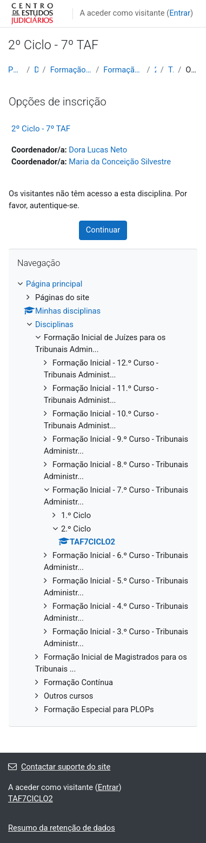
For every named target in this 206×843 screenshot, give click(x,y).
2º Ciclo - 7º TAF (40, 129)
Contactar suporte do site (59, 767)
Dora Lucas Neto (98, 150)
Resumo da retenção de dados (61, 828)
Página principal (15, 70)
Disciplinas (36, 70)
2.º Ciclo (155, 70)
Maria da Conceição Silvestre (120, 162)
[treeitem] (103, 497)
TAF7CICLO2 (171, 70)
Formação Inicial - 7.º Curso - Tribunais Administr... (122, 70)
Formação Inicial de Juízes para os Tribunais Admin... (71, 70)
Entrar (179, 13)
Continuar (103, 230)
